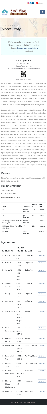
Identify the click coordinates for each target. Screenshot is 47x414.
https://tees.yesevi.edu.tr (27, 48)
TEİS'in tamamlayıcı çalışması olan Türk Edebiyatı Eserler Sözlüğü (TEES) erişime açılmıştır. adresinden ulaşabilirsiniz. (23, 46)
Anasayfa (4, 25)
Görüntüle (42, 255)
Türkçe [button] (40, 3)
